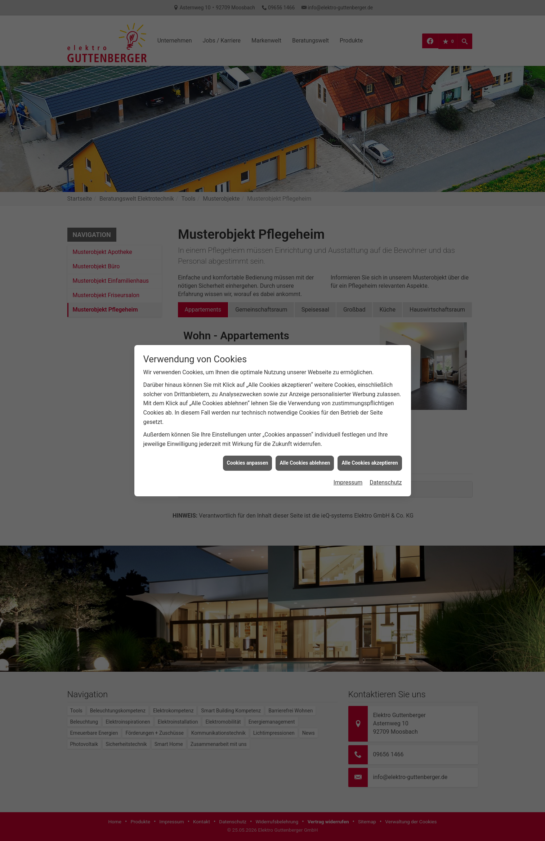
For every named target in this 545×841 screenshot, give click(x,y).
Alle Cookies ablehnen (305, 452)
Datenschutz (386, 471)
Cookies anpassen (247, 452)
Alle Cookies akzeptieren (369, 452)
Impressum (348, 471)
